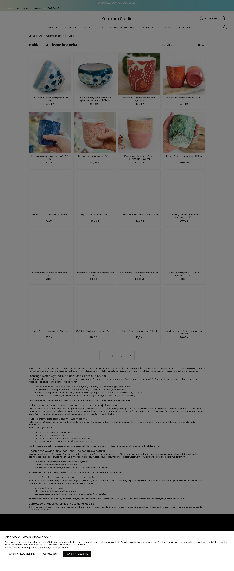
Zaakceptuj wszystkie (77, 554)
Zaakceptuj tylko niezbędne (22, 554)
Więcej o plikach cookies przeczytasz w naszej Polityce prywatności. (38, 547)
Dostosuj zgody (51, 554)
